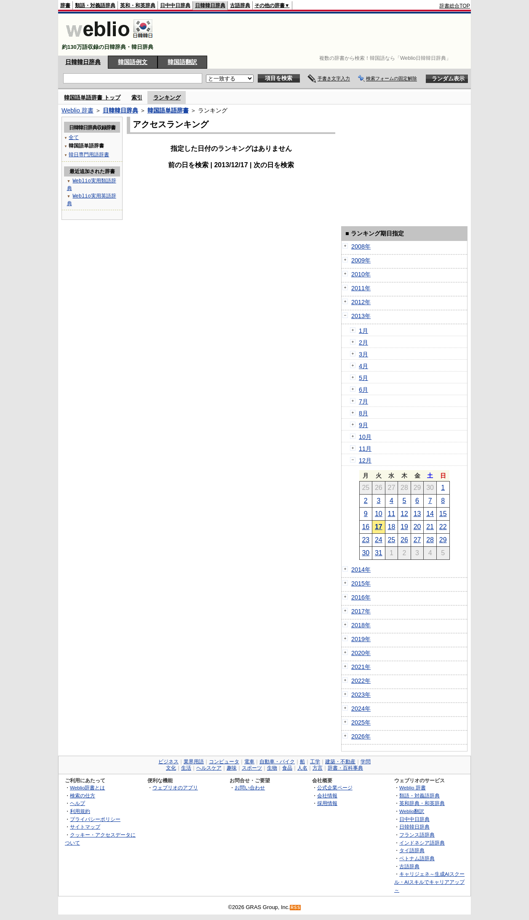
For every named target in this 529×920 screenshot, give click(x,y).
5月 (363, 377)
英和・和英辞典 (137, 5)
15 (443, 513)
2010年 (361, 274)
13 (417, 513)
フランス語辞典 (417, 834)
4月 (363, 366)
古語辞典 (240, 5)
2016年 (361, 597)
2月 (363, 342)
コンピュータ (224, 761)
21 (430, 526)
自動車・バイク (277, 761)
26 (404, 539)
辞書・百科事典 (345, 767)
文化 (171, 767)
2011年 (361, 288)
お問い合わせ (250, 787)
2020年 (361, 653)
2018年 (361, 625)
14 (430, 513)
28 (430, 539)
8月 (363, 413)
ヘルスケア (209, 767)
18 (391, 526)
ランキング (167, 97)
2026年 (361, 736)
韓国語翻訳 (182, 62)
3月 (363, 354)
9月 (363, 425)
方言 (318, 767)
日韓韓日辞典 (210, 5)
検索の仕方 (82, 795)
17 (378, 526)
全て (74, 137)
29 (443, 539)
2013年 (361, 316)
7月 (363, 401)
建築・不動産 (340, 761)
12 (404, 513)
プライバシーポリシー (95, 819)
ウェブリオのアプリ (175, 787)
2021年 (361, 666)
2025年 (361, 722)
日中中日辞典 (175, 5)
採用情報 (327, 803)
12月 (365, 460)
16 (365, 526)
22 (443, 526)
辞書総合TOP (454, 6)
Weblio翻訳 (411, 811)
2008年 (361, 246)
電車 (249, 761)
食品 (287, 767)
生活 (186, 767)
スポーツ (252, 767)
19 (404, 526)
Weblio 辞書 (77, 110)
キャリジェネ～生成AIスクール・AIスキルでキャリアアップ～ (429, 881)
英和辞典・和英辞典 (422, 803)
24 (378, 539)
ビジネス (168, 761)
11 (391, 513)
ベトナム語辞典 (417, 858)
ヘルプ (77, 803)
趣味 (232, 767)
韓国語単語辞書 (168, 110)
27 (417, 539)
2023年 (361, 694)
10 (378, 513)
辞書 (65, 5)
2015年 (361, 583)
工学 (315, 761)
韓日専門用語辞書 (89, 154)
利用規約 (80, 811)
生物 (272, 767)
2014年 (361, 569)
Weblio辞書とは (87, 787)
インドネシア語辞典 (422, 842)
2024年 (361, 708)
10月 (365, 436)
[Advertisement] (316, 34)
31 (378, 552)
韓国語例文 (132, 62)
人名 (302, 767)
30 (365, 552)
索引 (136, 97)
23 (365, 539)
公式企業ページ (335, 787)
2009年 (361, 260)
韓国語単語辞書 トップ (92, 97)
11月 (365, 448)
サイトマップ (85, 826)
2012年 (361, 302)
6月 (363, 389)
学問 (366, 761)
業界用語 (194, 761)
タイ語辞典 (412, 850)
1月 (363, 330)
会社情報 (327, 795)
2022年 (361, 680)
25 (391, 539)
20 (417, 526)
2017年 (361, 611)
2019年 (361, 639)
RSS (296, 907)
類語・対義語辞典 (95, 5)
